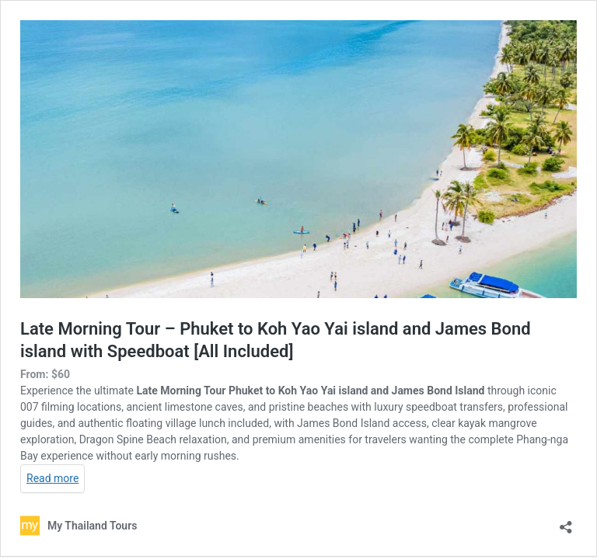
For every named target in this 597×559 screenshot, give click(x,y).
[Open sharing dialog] (566, 522)
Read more (52, 478)
